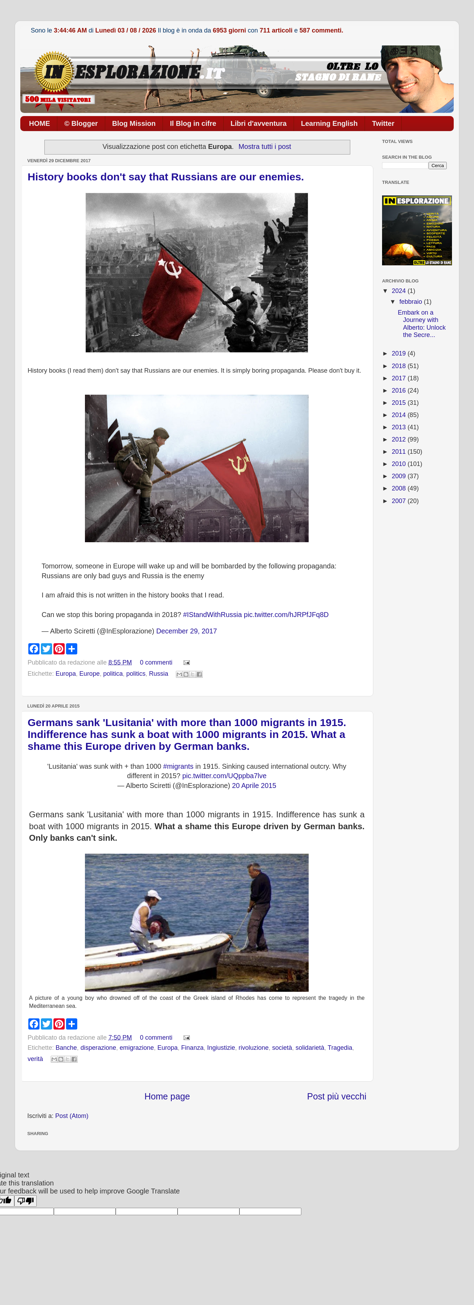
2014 (400, 414)
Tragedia (340, 1047)
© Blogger (81, 123)
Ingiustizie (221, 1047)
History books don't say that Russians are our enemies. (166, 176)
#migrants (178, 766)
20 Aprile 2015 (254, 785)
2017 (400, 378)
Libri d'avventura (259, 123)
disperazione (98, 1047)
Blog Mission (134, 123)
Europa (66, 673)
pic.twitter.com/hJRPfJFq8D (286, 614)
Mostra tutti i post (264, 146)
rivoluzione (253, 1047)
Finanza (192, 1047)
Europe (89, 673)
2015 (400, 402)
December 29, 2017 (186, 631)
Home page (167, 1096)
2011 (400, 451)
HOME (39, 123)
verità (35, 1058)
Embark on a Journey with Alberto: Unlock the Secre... (422, 324)
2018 (400, 366)
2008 (400, 488)
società (282, 1047)
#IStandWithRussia (212, 614)
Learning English (329, 123)
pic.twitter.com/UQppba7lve (224, 776)
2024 (400, 290)
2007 (400, 500)
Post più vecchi (336, 1096)
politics (135, 673)
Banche (66, 1047)
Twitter (383, 123)
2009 (400, 476)
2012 (400, 439)
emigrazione (137, 1047)
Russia (158, 673)
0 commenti (156, 662)
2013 (400, 427)
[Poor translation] (25, 1201)
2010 (400, 463)
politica (113, 673)
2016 (400, 390)
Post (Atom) (71, 1115)
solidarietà (310, 1047)
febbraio (411, 301)
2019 (400, 353)
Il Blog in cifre (193, 123)
